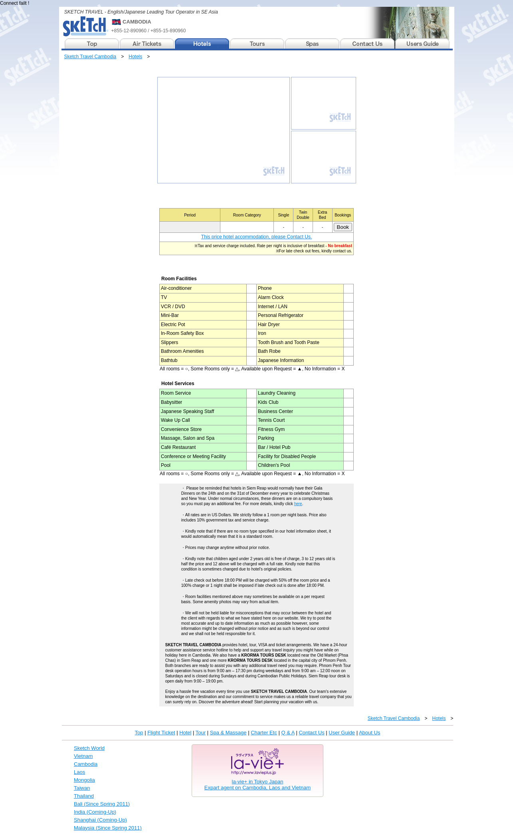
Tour (201, 733)
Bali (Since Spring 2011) (102, 804)
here (298, 504)
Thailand (84, 796)
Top (139, 733)
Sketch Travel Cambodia (90, 56)
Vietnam (83, 756)
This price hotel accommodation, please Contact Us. (256, 237)
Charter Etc (264, 733)
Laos (79, 772)
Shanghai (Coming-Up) (100, 820)
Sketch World (89, 748)
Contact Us (311, 733)
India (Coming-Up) (95, 812)
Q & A (288, 733)
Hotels (135, 56)
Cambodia (85, 764)
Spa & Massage (228, 733)
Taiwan (82, 788)
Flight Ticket (161, 733)
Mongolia (84, 780)
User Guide (342, 733)
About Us (369, 733)
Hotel (185, 733)
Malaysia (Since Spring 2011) (108, 828)
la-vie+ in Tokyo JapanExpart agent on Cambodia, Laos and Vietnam (257, 785)
